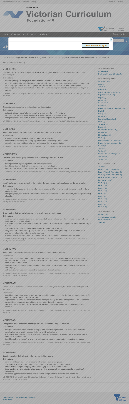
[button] (111, 39)
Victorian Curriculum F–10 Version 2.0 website (39, 54)
